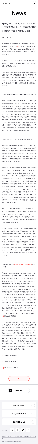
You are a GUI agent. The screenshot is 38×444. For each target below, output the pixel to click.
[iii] (3, 316)
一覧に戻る (19, 390)
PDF (19, 378)
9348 (18, 46)
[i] (33, 311)
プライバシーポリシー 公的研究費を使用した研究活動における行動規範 (19, 437)
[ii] (18, 313)
